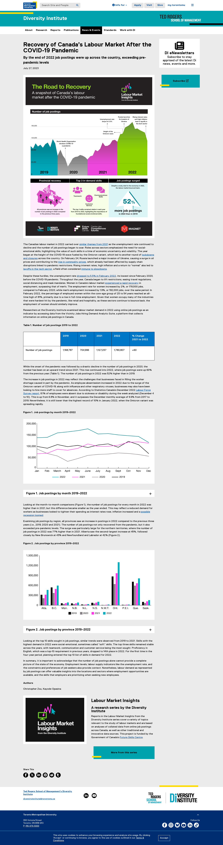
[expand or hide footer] (198, 815)
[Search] (77, 5)
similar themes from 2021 (93, 244)
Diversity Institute (45, 18)
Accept (164, 838)
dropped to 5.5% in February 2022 (96, 276)
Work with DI (127, 30)
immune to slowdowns (94, 269)
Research (41, 30)
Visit (149, 5)
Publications (71, 30)
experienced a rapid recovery (121, 283)
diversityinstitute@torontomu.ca (39, 799)
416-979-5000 (32, 826)
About (29, 30)
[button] (119, 5)
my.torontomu (176, 5)
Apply (137, 5)
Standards (110, 30)
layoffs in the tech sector (37, 269)
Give (160, 5)
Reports (55, 30)
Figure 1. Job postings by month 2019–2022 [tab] (56, 493)
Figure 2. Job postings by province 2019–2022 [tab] (58, 629)
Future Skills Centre (131, 737)
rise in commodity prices (72, 262)
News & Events (91, 30)
